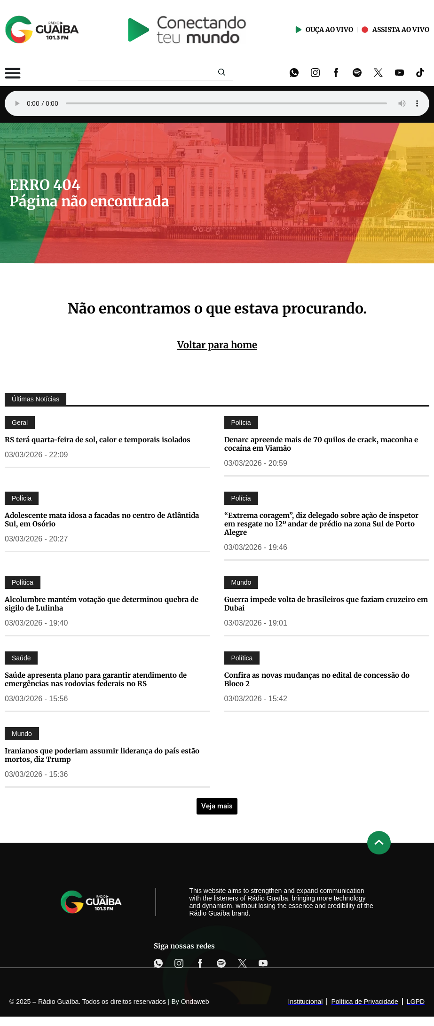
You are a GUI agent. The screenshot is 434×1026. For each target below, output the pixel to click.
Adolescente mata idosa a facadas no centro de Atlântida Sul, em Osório (102, 519)
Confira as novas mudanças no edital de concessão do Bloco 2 (317, 679)
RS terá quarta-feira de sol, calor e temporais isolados (97, 439)
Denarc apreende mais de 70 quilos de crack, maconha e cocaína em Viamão (321, 444)
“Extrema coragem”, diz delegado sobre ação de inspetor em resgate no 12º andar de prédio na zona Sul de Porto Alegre (321, 524)
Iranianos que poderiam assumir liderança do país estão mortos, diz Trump (102, 755)
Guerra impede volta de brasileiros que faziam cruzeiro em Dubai (326, 603)
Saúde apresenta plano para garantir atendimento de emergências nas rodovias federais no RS (96, 679)
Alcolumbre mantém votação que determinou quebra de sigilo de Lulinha (101, 603)
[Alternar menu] (12, 72)
